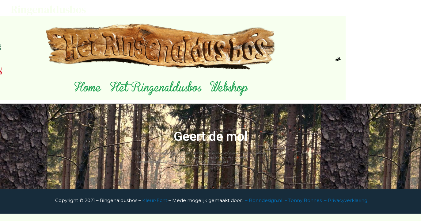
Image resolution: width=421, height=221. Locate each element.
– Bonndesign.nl (263, 200)
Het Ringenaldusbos (155, 90)
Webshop (228, 90)
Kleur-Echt (155, 200)
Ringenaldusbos (48, 9)
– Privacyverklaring (345, 200)
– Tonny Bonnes (303, 200)
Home (87, 90)
